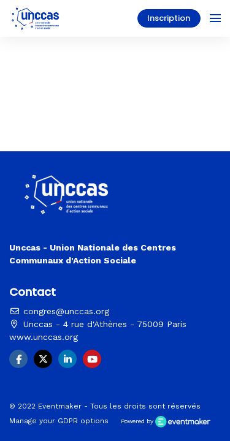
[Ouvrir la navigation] (215, 18)
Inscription (168, 18)
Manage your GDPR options (59, 421)
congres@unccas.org (59, 311)
